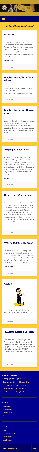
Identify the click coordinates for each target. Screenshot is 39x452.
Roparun (9, 34)
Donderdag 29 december (18, 195)
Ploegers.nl (12, 448)
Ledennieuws (7, 413)
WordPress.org (8, 440)
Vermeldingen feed (9, 434)
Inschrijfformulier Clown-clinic (19, 111)
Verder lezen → (9, 61)
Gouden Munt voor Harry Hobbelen (15, 392)
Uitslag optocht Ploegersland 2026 (15, 379)
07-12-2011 (10, 100)
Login (5, 430)
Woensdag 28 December (18, 242)
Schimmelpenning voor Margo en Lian (16, 382)
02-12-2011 (10, 185)
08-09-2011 (10, 321)
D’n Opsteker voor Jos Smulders (14, 388)
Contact (6, 416)
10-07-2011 (10, 364)
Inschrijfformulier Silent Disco (18, 79)
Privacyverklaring (9, 409)
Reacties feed (7, 437)
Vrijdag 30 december (16, 149)
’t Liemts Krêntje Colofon (19, 331)
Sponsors (6, 406)
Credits (8, 283)
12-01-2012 (10, 67)
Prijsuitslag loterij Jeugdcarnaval (14, 385)
